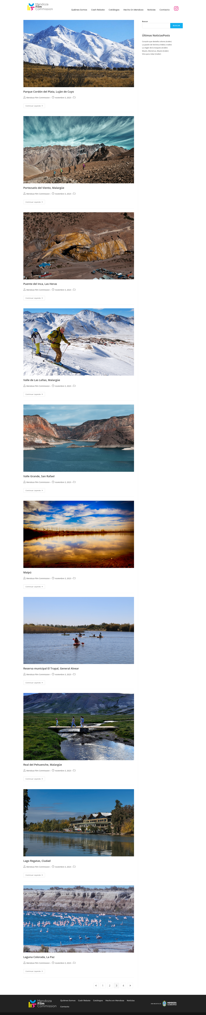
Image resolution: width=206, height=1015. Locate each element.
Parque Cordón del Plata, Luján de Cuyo (48, 91)
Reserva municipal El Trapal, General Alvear (51, 668)
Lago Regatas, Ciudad (37, 861)
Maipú (27, 572)
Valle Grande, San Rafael (39, 476)
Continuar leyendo (35, 105)
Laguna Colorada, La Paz (38, 957)
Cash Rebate (98, 9)
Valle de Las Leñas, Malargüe (41, 380)
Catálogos (114, 9)
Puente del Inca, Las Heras (40, 284)
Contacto (165, 9)
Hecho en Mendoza (133, 9)
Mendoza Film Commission (38, 97)
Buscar (145, 21)
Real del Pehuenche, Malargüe (42, 764)
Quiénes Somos (79, 9)
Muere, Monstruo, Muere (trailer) (155, 51)
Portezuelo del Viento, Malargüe (43, 188)
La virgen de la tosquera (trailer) (155, 47)
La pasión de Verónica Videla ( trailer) (157, 44)
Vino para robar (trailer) (151, 54)
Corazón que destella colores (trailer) (157, 41)
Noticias (151, 9)
